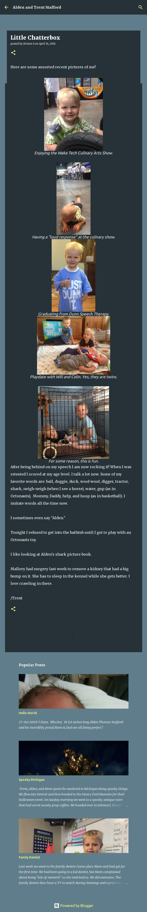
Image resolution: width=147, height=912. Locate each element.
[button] (13, 53)
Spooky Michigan (32, 780)
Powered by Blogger (73, 906)
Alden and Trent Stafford (37, 7)
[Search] (140, 7)
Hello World (28, 713)
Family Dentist (29, 857)
